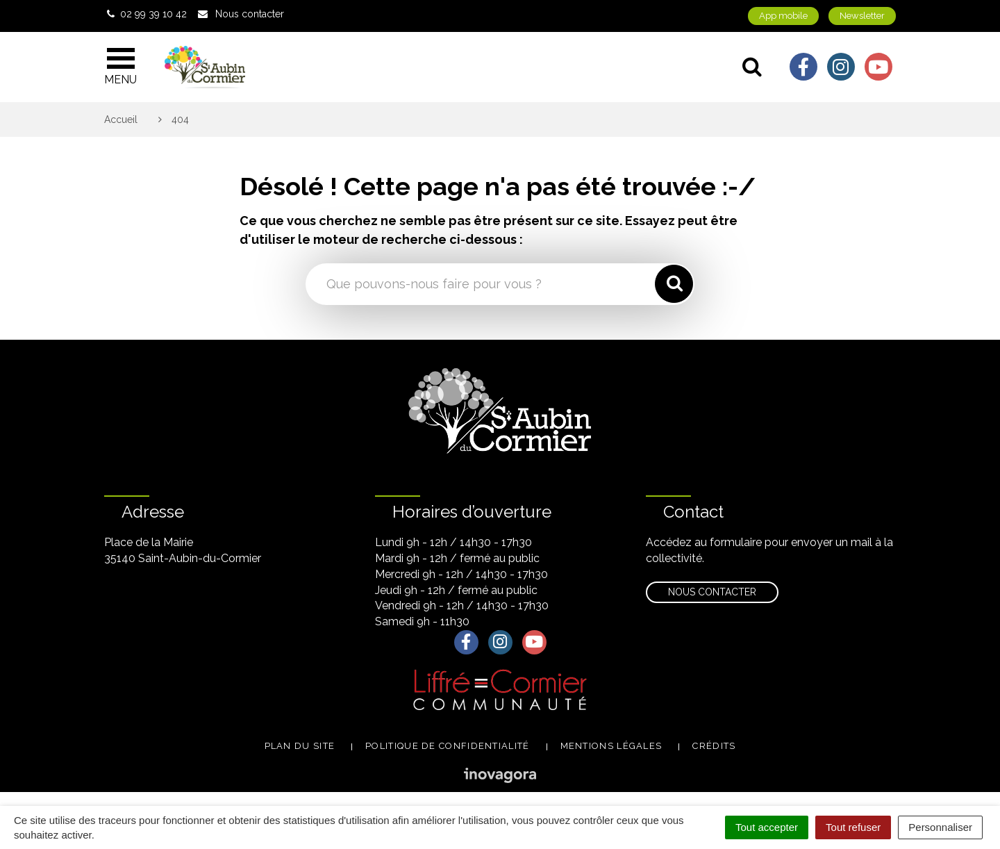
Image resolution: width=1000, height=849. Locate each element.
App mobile (783, 15)
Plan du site (300, 746)
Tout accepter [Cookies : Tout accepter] (766, 827)
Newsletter (862, 15)
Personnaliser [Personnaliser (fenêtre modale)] (940, 827)
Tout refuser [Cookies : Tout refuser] (853, 827)
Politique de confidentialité (447, 746)
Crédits (713, 746)
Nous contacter (712, 591)
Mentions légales (611, 746)
